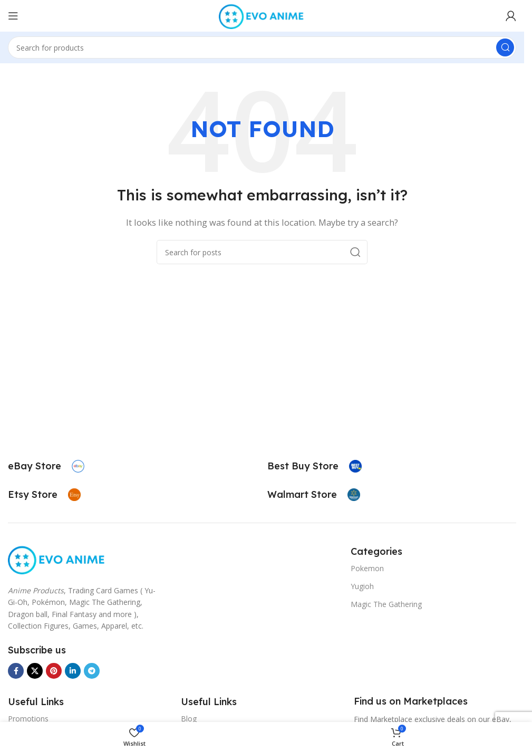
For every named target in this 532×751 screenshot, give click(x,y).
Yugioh (362, 586)
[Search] (262, 47)
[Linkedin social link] (73, 671)
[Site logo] (262, 14)
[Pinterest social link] (54, 671)
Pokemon (367, 568)
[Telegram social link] (92, 671)
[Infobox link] (46, 466)
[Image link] (57, 558)
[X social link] (35, 671)
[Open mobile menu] (13, 15)
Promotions (28, 719)
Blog (189, 719)
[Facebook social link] (16, 671)
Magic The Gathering (386, 604)
